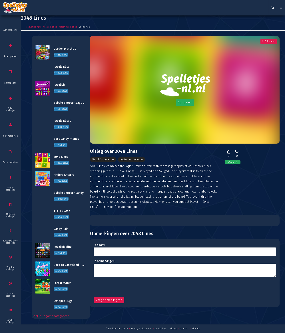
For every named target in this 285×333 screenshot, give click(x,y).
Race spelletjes (10, 162)
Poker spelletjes (10, 109)
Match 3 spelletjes (10, 321)
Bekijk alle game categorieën (50, 316)
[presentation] (121, 287)
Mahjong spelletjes (10, 215)
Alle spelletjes (10, 30)
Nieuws (173, 328)
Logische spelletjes (133, 159)
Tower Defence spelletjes (10, 241)
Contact (184, 328)
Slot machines (10, 136)
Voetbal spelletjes (10, 268)
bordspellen (10, 83)
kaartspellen (10, 56)
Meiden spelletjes (10, 189)
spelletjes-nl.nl (33, 27)
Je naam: (99, 245)
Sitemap (196, 328)
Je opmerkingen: (104, 261)
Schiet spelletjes (10, 294)
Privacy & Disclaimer (141, 328)
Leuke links (160, 328)
